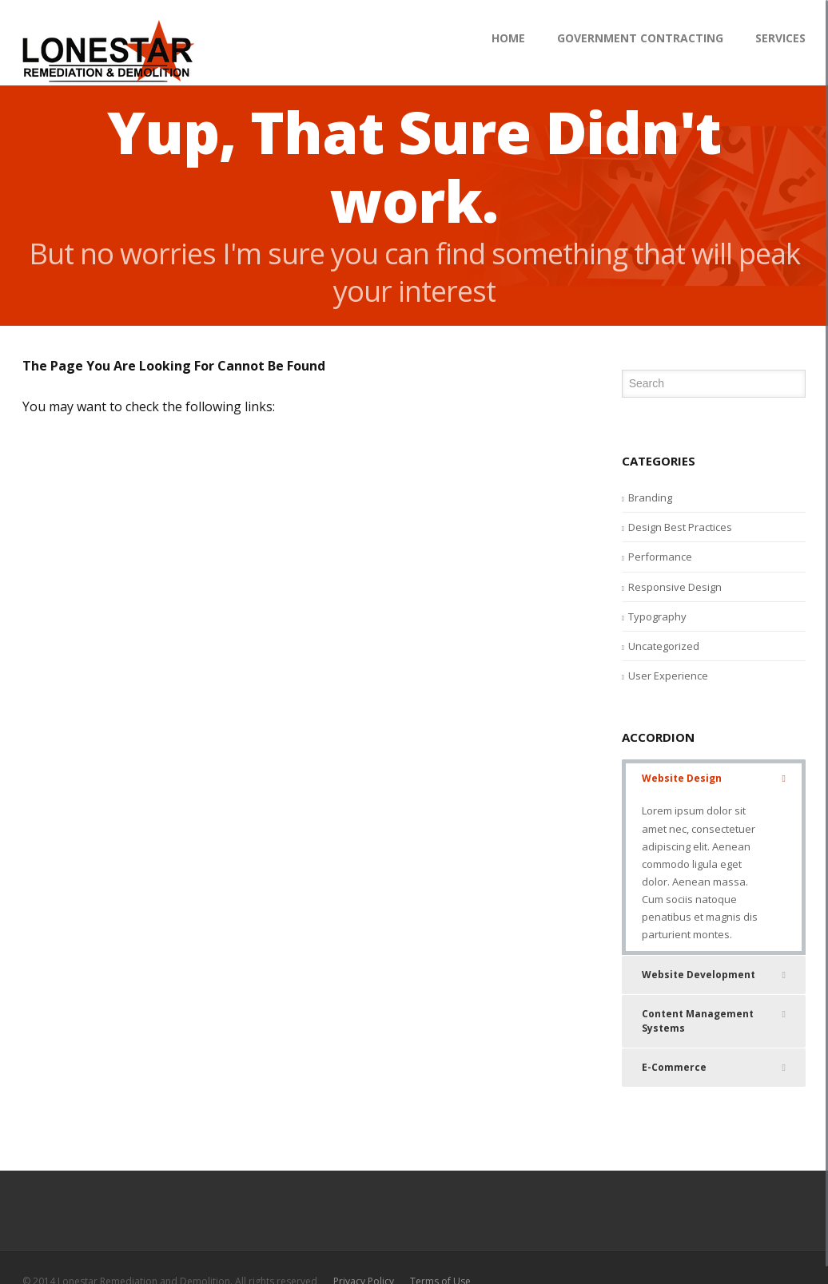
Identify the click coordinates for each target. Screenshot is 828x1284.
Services (780, 38)
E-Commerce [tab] (714, 1067)
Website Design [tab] (714, 778)
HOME (508, 38)
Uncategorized (663, 646)
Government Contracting (640, 38)
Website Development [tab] (714, 975)
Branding (650, 497)
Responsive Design (675, 587)
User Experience (668, 675)
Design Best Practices (680, 527)
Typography (657, 616)
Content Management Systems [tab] (714, 1021)
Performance (660, 556)
